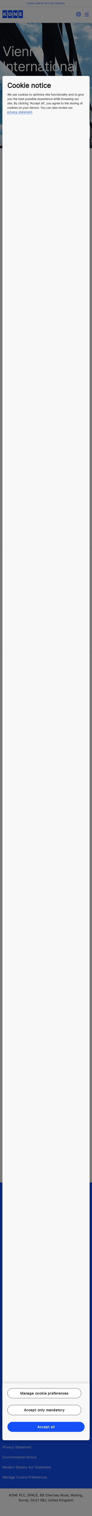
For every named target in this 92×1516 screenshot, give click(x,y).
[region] (46, 758)
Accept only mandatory (44, 1410)
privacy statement (19, 112)
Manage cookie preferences (44, 1393)
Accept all (46, 1427)
